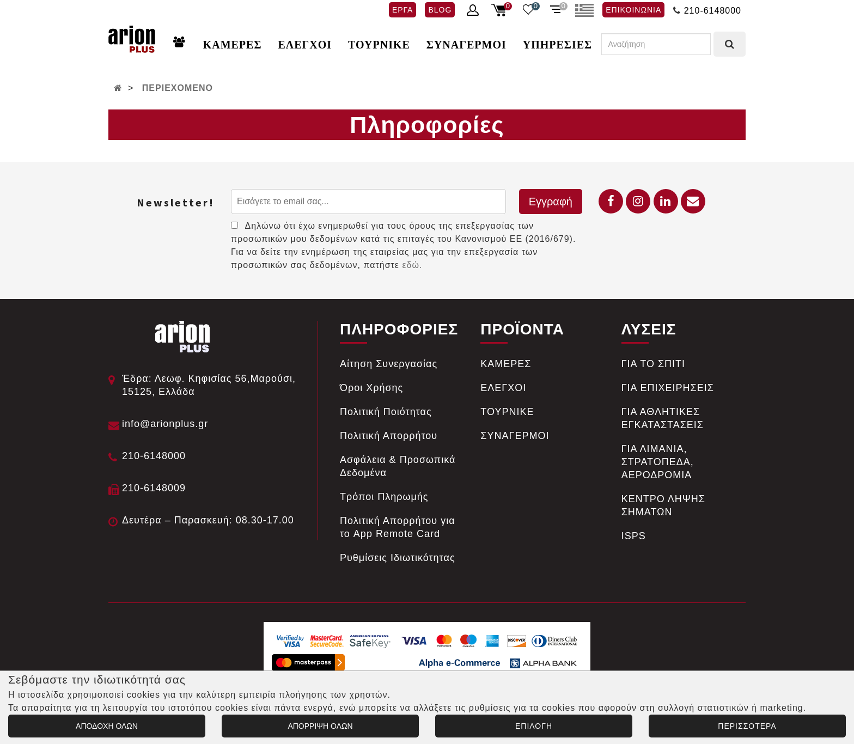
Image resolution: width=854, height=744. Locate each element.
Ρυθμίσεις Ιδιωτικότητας (397, 557)
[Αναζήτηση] (656, 44)
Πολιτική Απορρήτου (388, 435)
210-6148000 (712, 10)
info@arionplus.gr (165, 423)
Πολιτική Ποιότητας (386, 411)
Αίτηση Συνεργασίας (388, 363)
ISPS (633, 535)
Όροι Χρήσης (371, 387)
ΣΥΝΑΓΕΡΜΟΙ (466, 45)
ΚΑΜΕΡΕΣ (232, 45)
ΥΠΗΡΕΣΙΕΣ (557, 45)
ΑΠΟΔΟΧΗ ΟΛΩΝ (107, 726)
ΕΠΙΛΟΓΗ (533, 726)
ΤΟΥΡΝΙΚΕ (379, 45)
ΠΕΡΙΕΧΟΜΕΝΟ (177, 88)
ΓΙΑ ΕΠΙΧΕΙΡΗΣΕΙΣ (667, 387)
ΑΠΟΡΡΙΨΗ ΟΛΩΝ (320, 726)
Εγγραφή (550, 202)
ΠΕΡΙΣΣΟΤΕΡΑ (747, 726)
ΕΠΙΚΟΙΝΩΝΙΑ (633, 9)
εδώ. (412, 265)
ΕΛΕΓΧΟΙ (305, 45)
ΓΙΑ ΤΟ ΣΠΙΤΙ (653, 363)
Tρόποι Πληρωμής (384, 496)
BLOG (440, 9)
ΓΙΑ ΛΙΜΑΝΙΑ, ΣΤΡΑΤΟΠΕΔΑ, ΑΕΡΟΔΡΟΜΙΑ (657, 461)
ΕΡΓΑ (402, 9)
